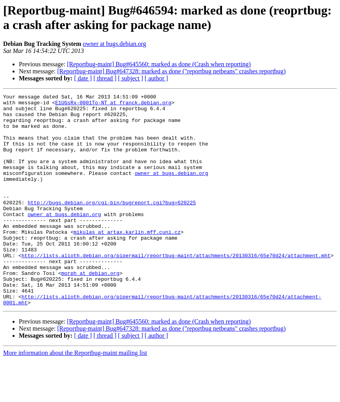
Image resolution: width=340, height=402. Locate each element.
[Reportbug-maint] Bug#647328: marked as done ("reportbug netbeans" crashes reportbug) (171, 71)
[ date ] (83, 78)
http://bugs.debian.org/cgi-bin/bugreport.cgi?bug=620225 (111, 224)
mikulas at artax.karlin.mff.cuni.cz (126, 260)
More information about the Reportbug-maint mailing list (75, 395)
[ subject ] (130, 78)
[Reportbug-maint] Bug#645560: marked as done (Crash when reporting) (159, 64)
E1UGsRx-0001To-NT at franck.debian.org (113, 104)
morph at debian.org (90, 309)
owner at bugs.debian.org (114, 43)
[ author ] (156, 78)
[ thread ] (104, 78)
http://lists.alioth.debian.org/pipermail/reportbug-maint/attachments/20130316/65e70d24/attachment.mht (176, 288)
